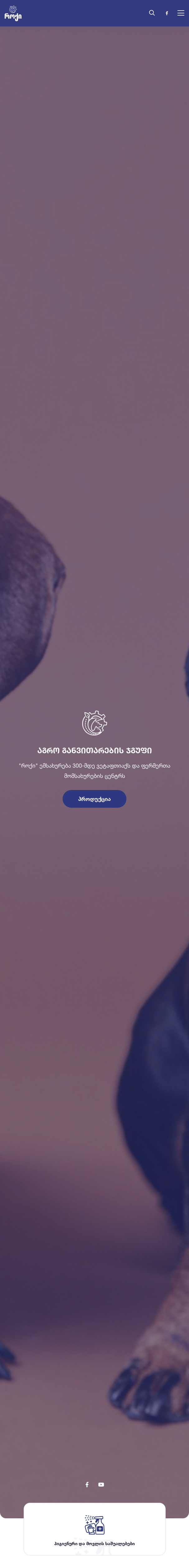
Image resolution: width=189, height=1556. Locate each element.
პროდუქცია (94, 787)
